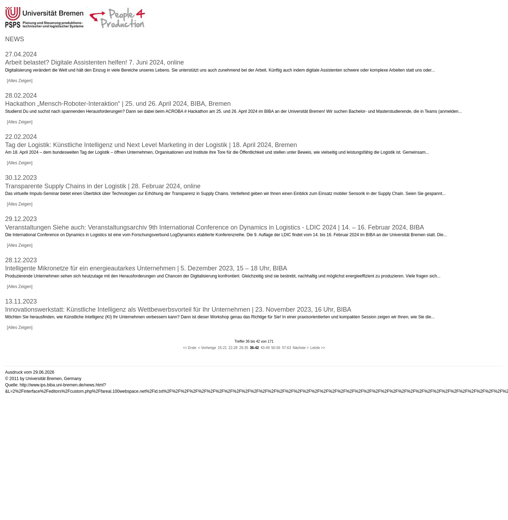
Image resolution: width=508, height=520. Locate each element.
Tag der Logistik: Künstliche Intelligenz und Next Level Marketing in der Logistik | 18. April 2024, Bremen (151, 144)
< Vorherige (207, 348)
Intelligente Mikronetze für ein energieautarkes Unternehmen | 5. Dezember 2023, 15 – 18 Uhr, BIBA (146, 268)
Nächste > (300, 348)
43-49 (265, 348)
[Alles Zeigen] (19, 80)
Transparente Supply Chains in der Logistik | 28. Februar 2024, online (102, 186)
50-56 (276, 348)
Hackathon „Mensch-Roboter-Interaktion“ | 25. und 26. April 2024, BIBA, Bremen (118, 103)
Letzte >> (317, 348)
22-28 (233, 348)
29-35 (243, 348)
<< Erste (189, 348)
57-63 (286, 348)
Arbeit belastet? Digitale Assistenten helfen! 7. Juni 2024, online (94, 62)
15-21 (222, 348)
